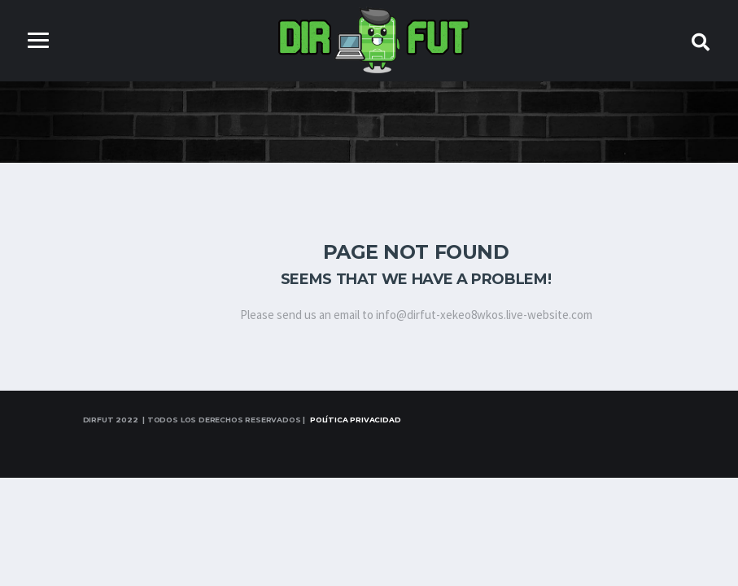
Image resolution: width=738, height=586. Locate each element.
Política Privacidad (355, 419)
